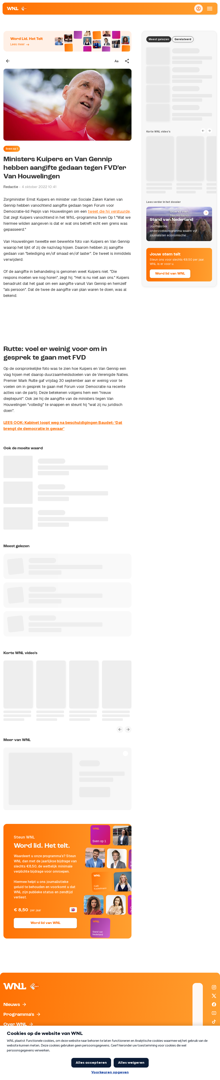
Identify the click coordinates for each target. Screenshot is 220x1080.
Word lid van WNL (45, 923)
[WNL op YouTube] (214, 1013)
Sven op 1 (12, 148)
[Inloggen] (198, 8)
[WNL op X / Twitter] (214, 995)
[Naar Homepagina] (17, 8)
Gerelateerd (182, 39)
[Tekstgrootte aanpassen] (116, 61)
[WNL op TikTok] (214, 1021)
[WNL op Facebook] (214, 1004)
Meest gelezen (159, 39)
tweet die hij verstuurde (109, 211)
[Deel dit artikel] (127, 61)
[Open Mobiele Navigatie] (209, 8)
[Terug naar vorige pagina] (7, 61)
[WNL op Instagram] (214, 987)
